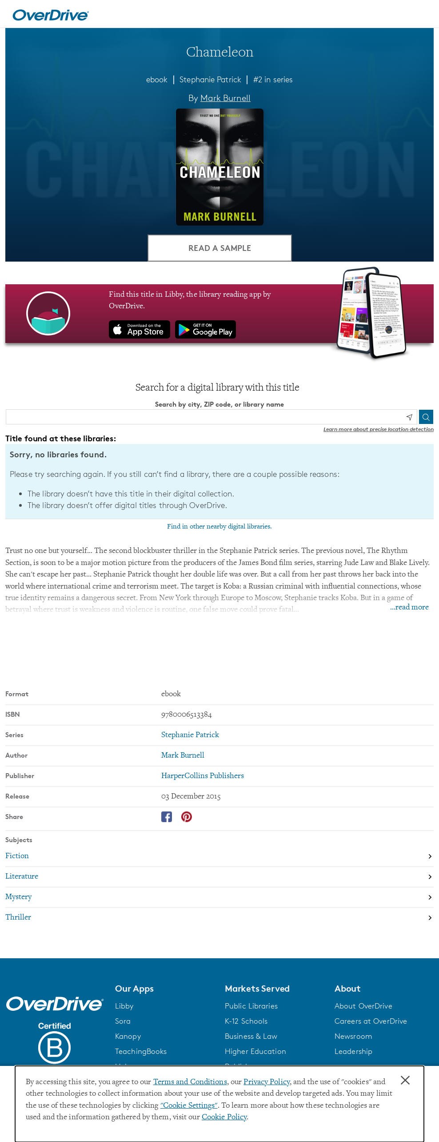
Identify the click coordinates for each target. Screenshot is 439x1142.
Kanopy (128, 1036)
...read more (409, 608)
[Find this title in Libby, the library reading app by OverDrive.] (219, 313)
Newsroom (353, 1036)
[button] (164, 988)
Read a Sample (219, 247)
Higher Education (255, 1051)
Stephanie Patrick (210, 79)
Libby (124, 1005)
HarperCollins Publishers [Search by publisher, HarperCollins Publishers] (202, 776)
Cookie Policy (224, 1118)
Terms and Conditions (190, 1082)
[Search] (426, 417)
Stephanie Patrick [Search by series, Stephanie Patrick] (190, 735)
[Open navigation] (422, 15)
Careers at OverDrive (371, 1021)
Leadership (353, 1051)
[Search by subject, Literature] (219, 877)
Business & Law (251, 1036)
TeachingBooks (141, 1051)
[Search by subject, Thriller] (219, 918)
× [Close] (405, 1081)
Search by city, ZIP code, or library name (219, 404)
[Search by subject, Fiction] (219, 856)
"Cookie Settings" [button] (189, 1106)
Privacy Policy (266, 1082)
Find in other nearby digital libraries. (219, 526)
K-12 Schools (246, 1021)
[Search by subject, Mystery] (219, 897)
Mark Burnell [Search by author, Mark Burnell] (225, 98)
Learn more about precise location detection (378, 429)
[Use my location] (409, 417)
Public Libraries (251, 1005)
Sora (123, 1021)
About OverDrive (363, 1005)
